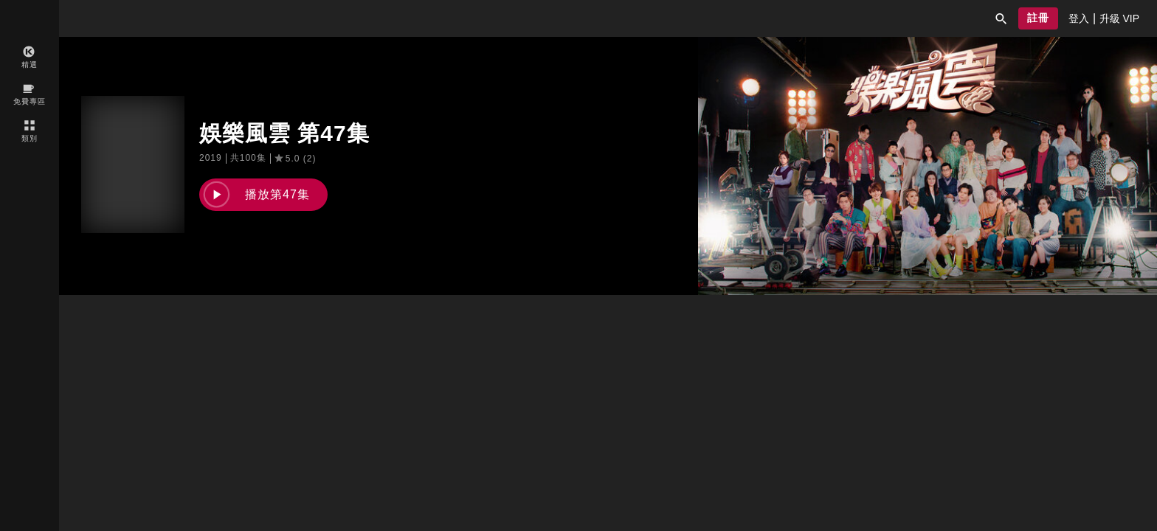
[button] (1001, 18)
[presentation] (1078, 18)
